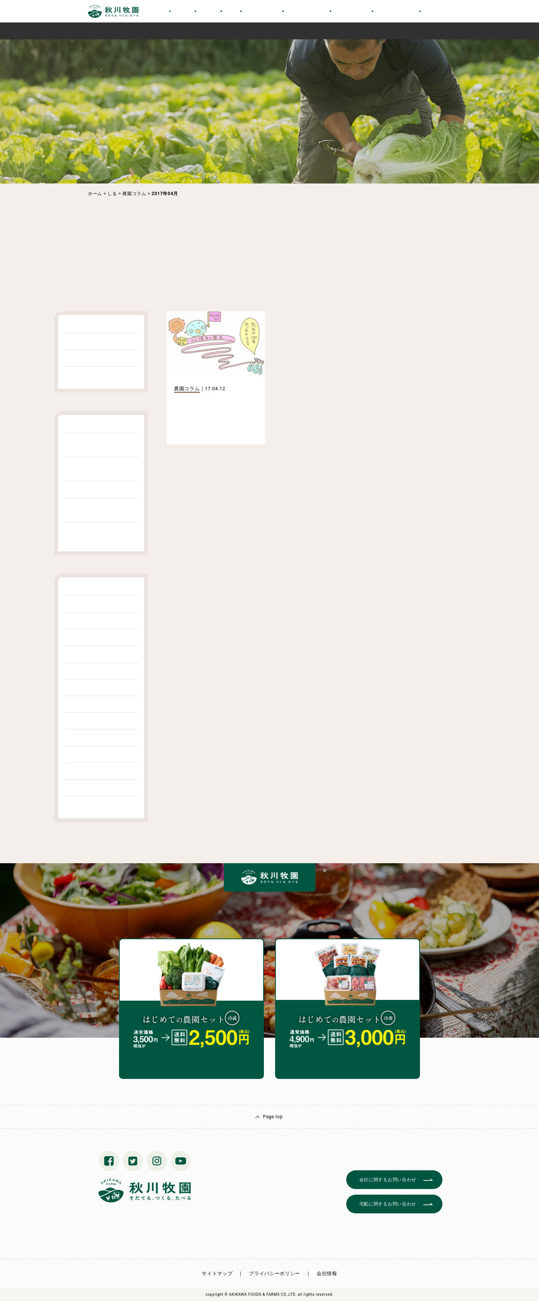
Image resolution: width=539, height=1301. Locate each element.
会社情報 (327, 1273)
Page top (273, 1116)
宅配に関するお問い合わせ (387, 1204)
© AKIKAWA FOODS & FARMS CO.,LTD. (260, 1294)
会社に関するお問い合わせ (387, 1179)
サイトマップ (217, 1273)
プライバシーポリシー (274, 1273)
